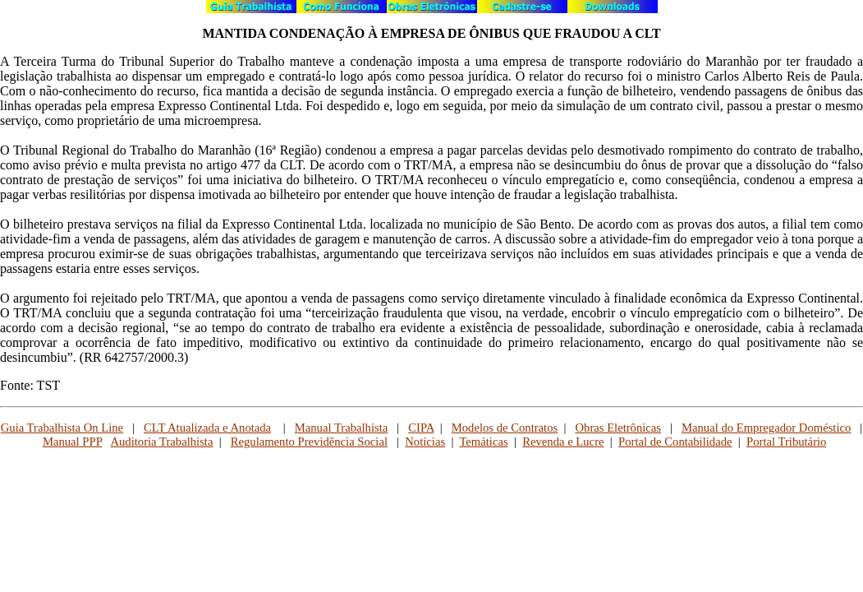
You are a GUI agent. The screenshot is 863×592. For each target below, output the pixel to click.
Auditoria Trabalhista (161, 441)
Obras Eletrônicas (618, 427)
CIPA (421, 427)
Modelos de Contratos (505, 427)
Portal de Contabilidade (675, 441)
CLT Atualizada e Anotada (207, 427)
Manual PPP (72, 441)
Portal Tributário (786, 441)
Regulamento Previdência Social (309, 441)
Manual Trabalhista (341, 427)
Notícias (425, 441)
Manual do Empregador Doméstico (766, 427)
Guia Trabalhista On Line (62, 427)
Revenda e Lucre (563, 441)
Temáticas (483, 441)
